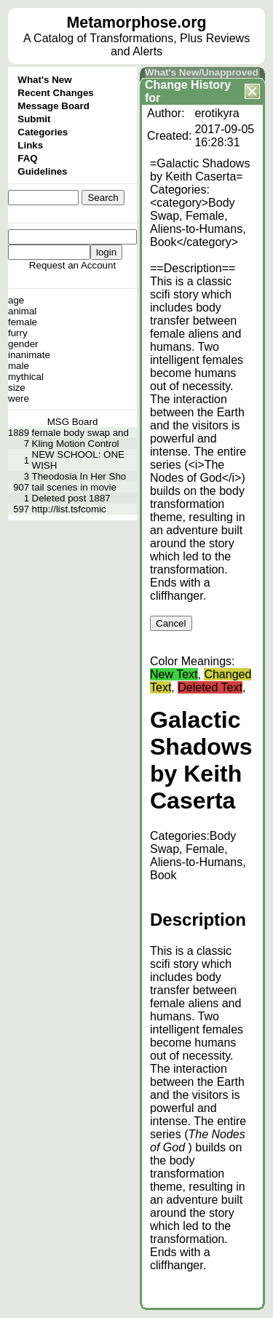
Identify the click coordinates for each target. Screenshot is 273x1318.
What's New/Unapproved (201, 72)
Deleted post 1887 (71, 498)
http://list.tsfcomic (69, 509)
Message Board (53, 105)
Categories (42, 132)
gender (23, 343)
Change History (188, 85)
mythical (26, 376)
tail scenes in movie (74, 487)
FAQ (27, 158)
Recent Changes (55, 92)
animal (22, 311)
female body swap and (80, 432)
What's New (44, 79)
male (18, 365)
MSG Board (72, 421)
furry (18, 332)
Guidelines (42, 171)
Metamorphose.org (137, 22)
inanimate (29, 354)
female (22, 322)
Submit (33, 119)
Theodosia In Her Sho (79, 476)
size (16, 387)
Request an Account (72, 265)
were (18, 398)
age (16, 300)
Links (30, 145)
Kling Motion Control (75, 443)
